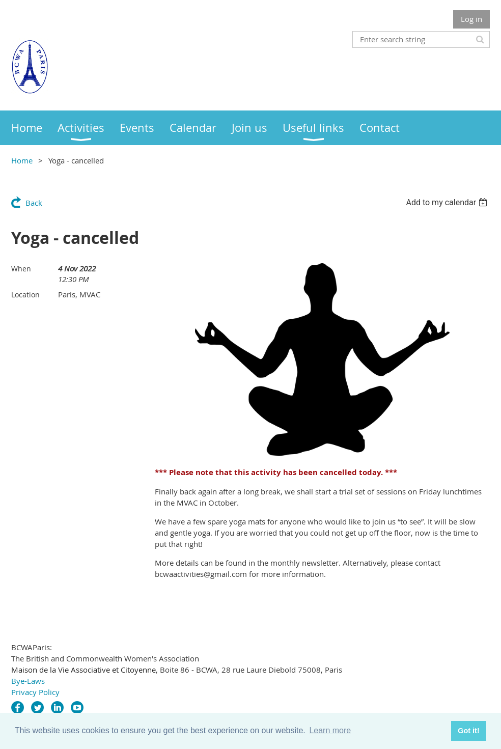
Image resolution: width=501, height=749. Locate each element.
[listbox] (448, 202)
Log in (471, 19)
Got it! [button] (468, 731)
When (21, 268)
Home (22, 160)
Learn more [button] (330, 730)
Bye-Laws (28, 681)
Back (33, 203)
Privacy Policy (35, 692)
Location (25, 294)
